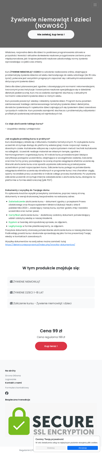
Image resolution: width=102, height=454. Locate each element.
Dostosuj (50, 448)
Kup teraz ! (51, 346)
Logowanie (10, 379)
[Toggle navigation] (95, 4)
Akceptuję (82, 448)
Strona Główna (13, 375)
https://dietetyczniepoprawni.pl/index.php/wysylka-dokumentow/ (40, 244)
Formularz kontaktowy (17, 387)
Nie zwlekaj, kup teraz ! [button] (51, 34)
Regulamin (24, 450)
